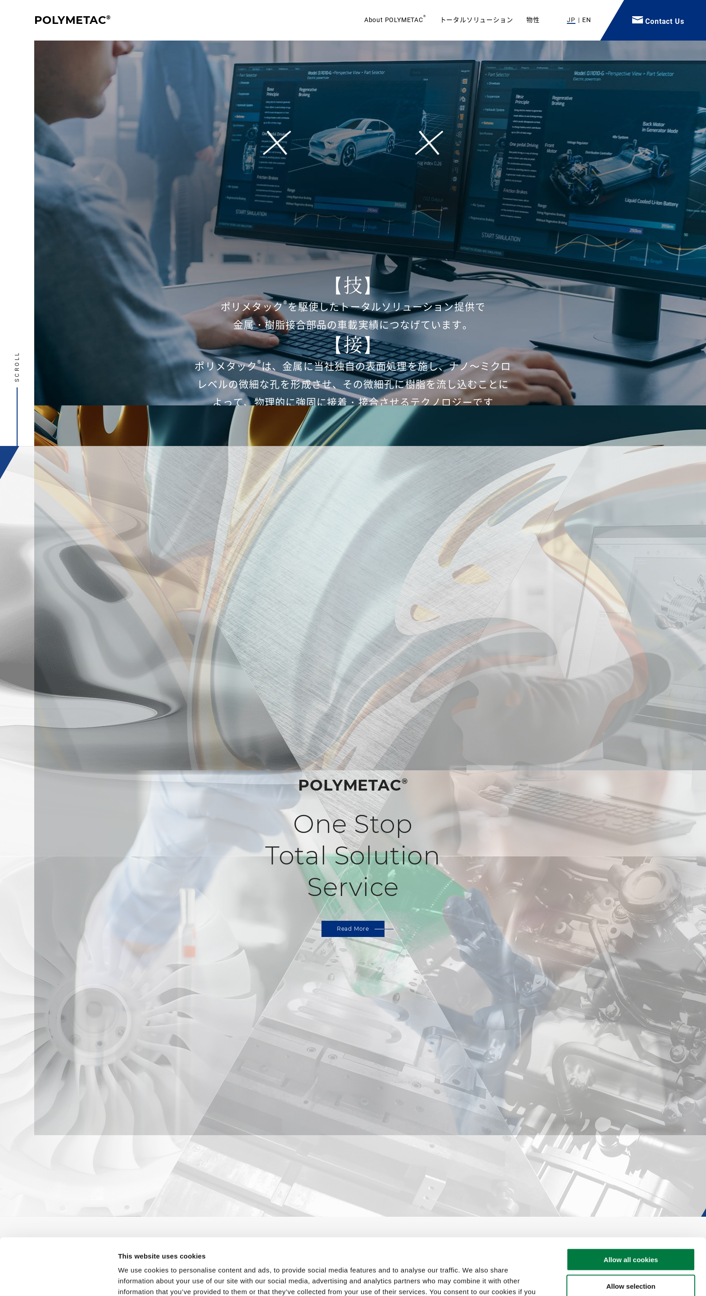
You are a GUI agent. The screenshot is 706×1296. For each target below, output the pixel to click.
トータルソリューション (476, 19)
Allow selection (630, 1233)
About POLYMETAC (395, 19)
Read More (353, 928)
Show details (472, 1278)
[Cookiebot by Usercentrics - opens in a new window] (58, 1278)
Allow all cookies (631, 1206)
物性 (533, 19)
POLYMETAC (72, 20)
